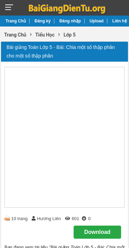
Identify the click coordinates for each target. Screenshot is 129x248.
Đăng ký (43, 21)
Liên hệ (119, 21)
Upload (96, 21)
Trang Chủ (16, 21)
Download (97, 232)
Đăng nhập (70, 21)
